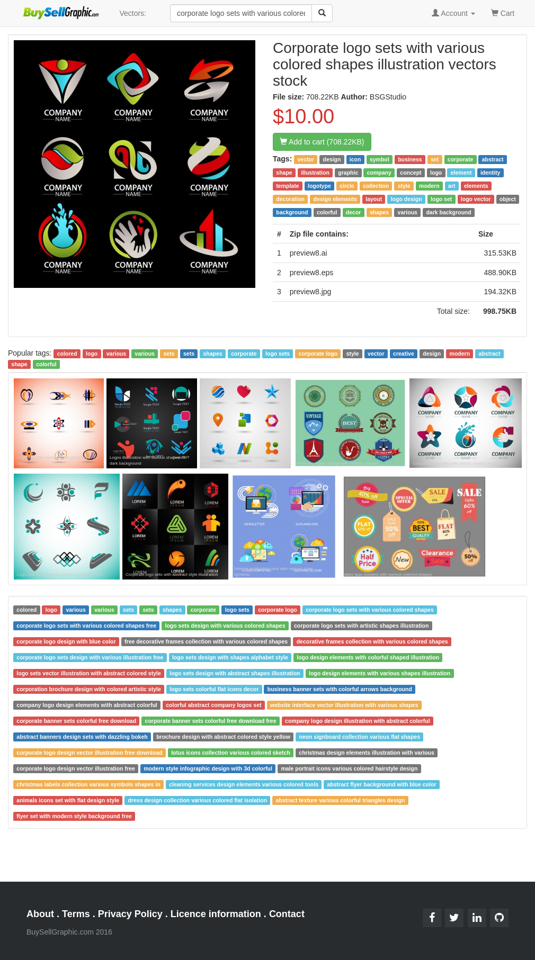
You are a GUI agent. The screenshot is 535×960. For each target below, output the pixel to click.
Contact (287, 914)
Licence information (216, 914)
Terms (76, 914)
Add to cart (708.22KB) (322, 142)
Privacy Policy (130, 914)
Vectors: (132, 13)
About (40, 914)
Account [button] (453, 13)
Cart (502, 12)
